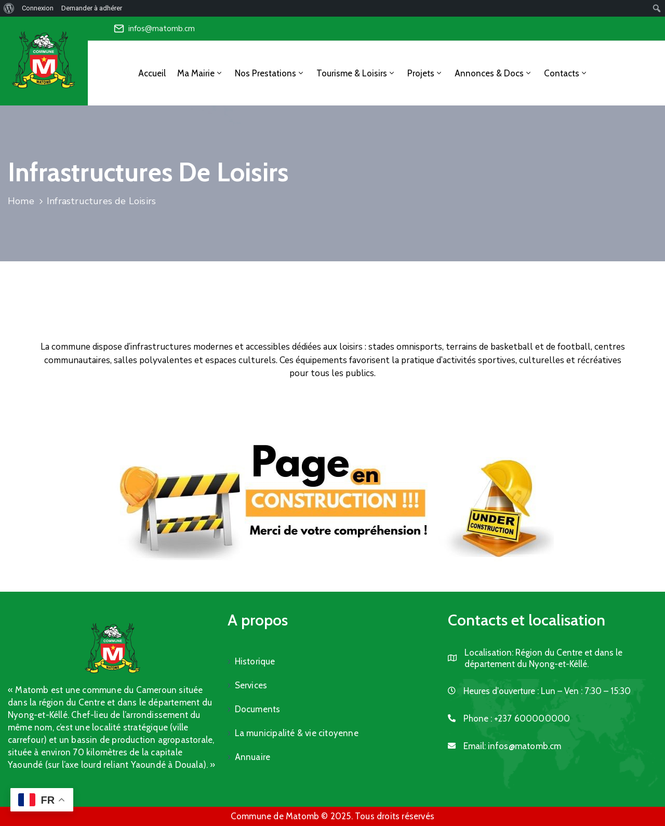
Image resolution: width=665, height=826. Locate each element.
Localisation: (488, 652)
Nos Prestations (270, 73)
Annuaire (253, 757)
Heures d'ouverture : (501, 691)
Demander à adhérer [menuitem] (91, 8)
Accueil (152, 73)
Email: (512, 746)
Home (21, 201)
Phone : (516, 718)
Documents (258, 709)
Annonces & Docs (494, 73)
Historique (255, 661)
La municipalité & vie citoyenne (296, 733)
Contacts (566, 73)
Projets (425, 73)
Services (251, 685)
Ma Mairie (200, 73)
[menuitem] (9, 8)
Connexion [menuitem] (38, 8)
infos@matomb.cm (161, 28)
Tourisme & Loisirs (356, 73)
